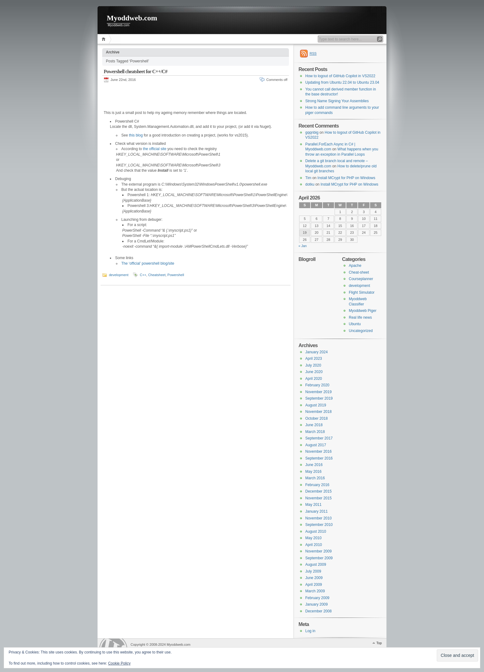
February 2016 (317, 485)
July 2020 (313, 365)
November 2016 (318, 451)
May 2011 (313, 504)
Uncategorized (361, 331)
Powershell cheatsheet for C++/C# (135, 71)
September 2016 (319, 458)
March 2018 (315, 432)
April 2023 (313, 358)
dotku (309, 184)
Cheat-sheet (359, 272)
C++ (143, 274)
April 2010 (313, 545)
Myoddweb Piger (362, 311)
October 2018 (316, 418)
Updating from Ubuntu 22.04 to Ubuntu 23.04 (342, 82)
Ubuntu (355, 324)
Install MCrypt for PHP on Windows (346, 178)
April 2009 (313, 584)
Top (379, 643)
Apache (355, 265)
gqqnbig (312, 132)
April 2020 (313, 378)
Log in (310, 631)
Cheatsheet (156, 274)
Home (104, 39)
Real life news (360, 317)
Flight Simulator (361, 292)
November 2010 (318, 518)
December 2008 (318, 611)
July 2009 (313, 571)
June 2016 (314, 465)
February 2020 (317, 385)
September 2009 (319, 558)
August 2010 (315, 531)
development (118, 274)
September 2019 (319, 398)
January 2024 (316, 352)
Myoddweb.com (132, 18)
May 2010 (313, 538)
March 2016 (315, 478)
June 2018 (314, 425)
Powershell (175, 274)
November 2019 (318, 392)
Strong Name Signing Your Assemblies (337, 101)
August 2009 (315, 564)
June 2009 (314, 578)
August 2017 (315, 445)
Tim (308, 178)
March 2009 (315, 591)
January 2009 (316, 604)
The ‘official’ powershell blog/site (147, 263)
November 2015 (318, 498)
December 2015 (318, 491)
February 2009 (317, 598)
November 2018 (318, 412)
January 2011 (316, 511)
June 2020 (314, 372)
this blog (136, 135)
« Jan (302, 246)
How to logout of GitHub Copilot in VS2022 (340, 76)
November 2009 (318, 551)
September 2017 (319, 438)
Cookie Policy (119, 663)
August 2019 (315, 405)
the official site (154, 148)
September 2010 (319, 525)
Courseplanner (361, 279)
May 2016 (313, 471)
